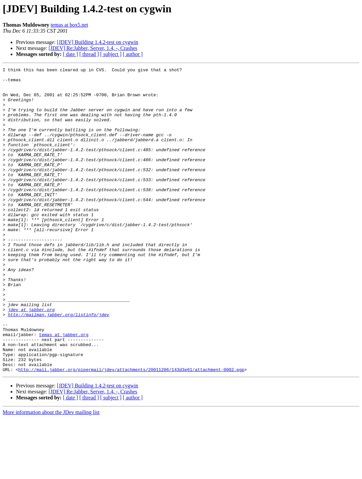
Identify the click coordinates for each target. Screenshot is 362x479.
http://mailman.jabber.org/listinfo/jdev (58, 364)
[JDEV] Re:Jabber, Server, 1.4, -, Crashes (93, 48)
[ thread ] (89, 54)
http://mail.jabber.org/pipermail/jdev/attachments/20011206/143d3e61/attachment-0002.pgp (131, 430)
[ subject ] (111, 54)
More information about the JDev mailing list (51, 473)
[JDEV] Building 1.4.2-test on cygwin (97, 42)
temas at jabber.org (63, 388)
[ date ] (70, 54)
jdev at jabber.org (31, 358)
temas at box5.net (69, 25)
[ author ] (133, 54)
